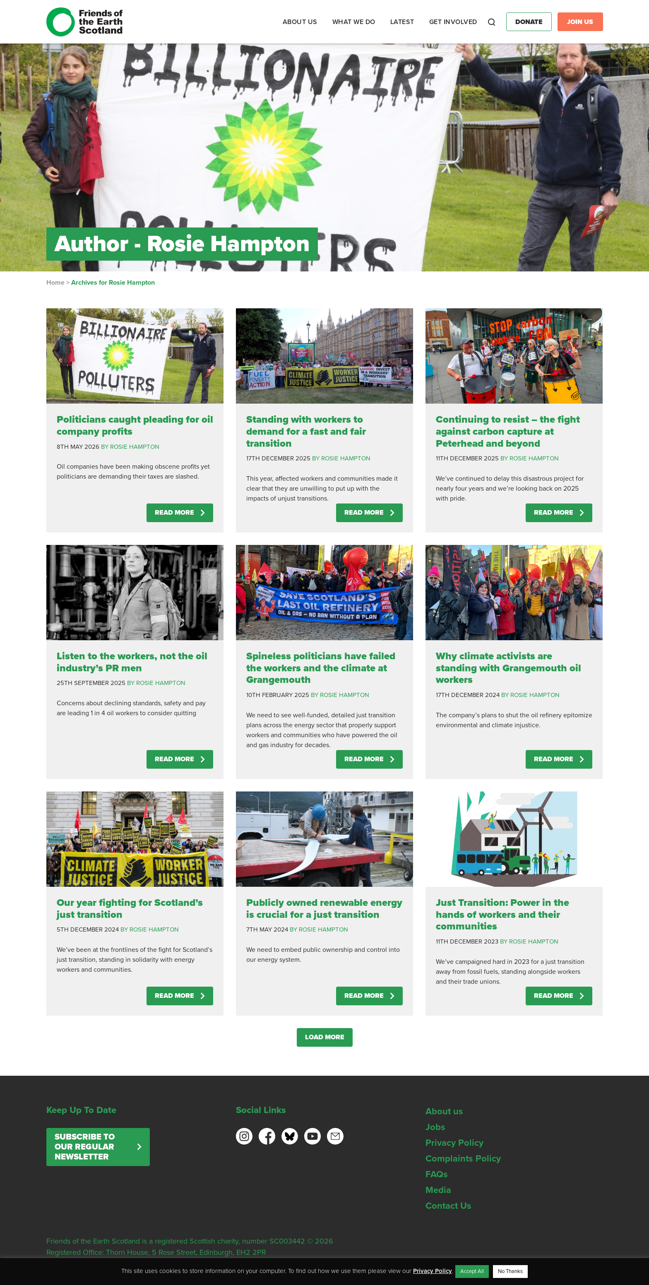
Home (55, 282)
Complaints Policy (463, 1158)
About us (444, 1111)
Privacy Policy (454, 1142)
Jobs (435, 1127)
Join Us (580, 22)
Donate (529, 22)
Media (438, 1190)
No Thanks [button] (510, 1271)
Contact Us (448, 1205)
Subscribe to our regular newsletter (85, 1147)
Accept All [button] (472, 1271)
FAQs (436, 1174)
